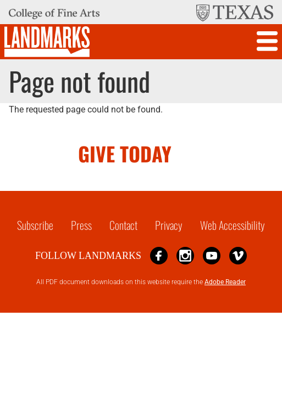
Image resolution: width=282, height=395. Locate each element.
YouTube (211, 255)
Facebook (158, 255)
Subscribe (35, 225)
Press (81, 225)
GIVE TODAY (125, 153)
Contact (123, 225)
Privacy (169, 225)
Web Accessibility (232, 225)
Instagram (185, 255)
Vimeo (238, 255)
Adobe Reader (225, 282)
